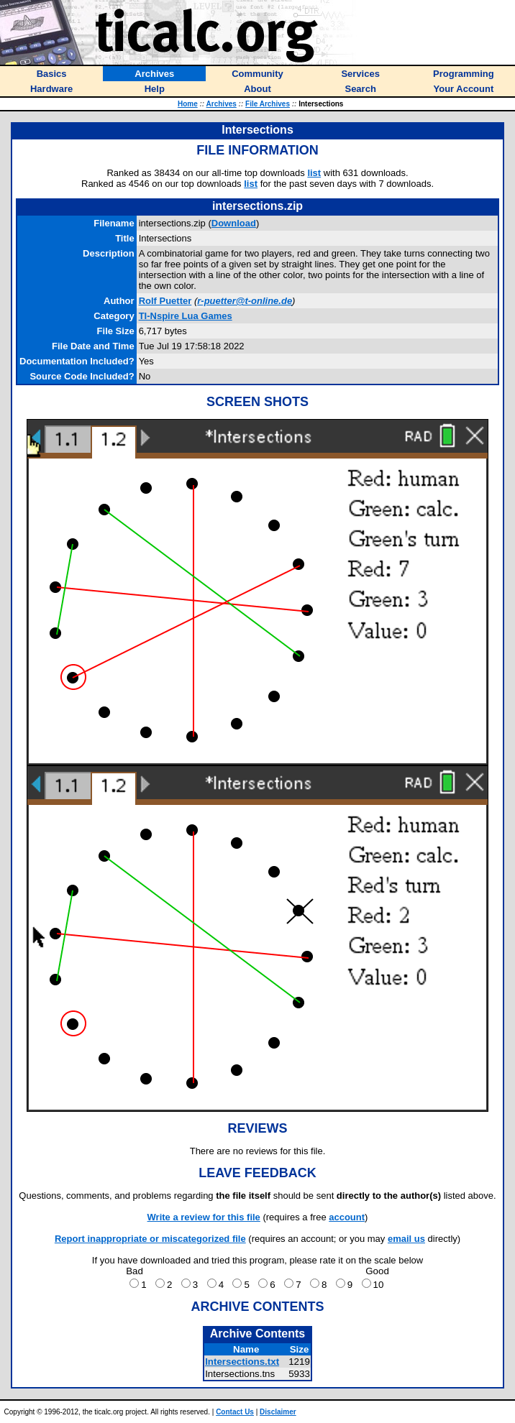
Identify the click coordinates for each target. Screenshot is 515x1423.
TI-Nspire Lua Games (185, 315)
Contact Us (235, 1412)
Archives (221, 104)
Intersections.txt (242, 1361)
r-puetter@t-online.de (244, 300)
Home (188, 104)
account (347, 1217)
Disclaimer (278, 1412)
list (314, 172)
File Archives (267, 104)
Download (233, 223)
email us (406, 1238)
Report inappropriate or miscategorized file (150, 1238)
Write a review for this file (203, 1217)
